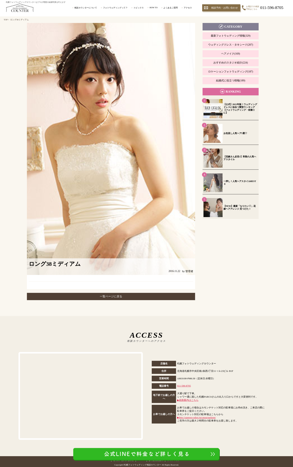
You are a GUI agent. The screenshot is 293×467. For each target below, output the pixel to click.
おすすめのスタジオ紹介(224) (230, 62)
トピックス (138, 8)
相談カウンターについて (85, 8)
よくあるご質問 (170, 8)
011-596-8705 (184, 385)
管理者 (189, 271)
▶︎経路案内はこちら (187, 400)
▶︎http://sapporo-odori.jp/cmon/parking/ (196, 417)
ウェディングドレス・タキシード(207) (230, 44)
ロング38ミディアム (19, 19)
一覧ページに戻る (111, 296)
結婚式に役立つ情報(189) (230, 80)
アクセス (188, 8)
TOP (5, 19)
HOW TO (153, 7)
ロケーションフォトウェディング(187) (230, 71)
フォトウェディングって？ (115, 8)
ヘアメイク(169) (230, 53)
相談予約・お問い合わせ (224, 7)
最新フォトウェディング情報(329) (230, 35)
